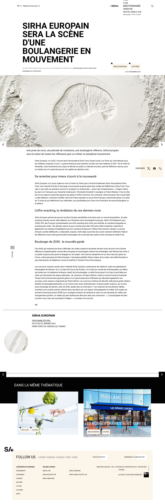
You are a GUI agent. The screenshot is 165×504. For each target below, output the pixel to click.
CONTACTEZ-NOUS (99, 457)
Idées (18, 494)
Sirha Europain (120, 66)
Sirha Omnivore (48, 478)
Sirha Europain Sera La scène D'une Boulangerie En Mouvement (50, 68)
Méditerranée (132, 6)
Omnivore (128, 9)
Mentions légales (103, 467)
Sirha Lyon (47, 471)
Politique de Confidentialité (126, 467)
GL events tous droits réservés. (130, 475)
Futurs (18, 486)
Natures (19, 482)
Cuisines (19, 478)
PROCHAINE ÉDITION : (41, 321)
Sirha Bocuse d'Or (49, 474)
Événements (21, 471)
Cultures (135, 66)
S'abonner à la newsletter (134, 457)
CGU (112, 467)
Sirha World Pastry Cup (78, 474)
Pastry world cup (132, 12)
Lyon (125, 3)
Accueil (24, 68)
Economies (20, 474)
